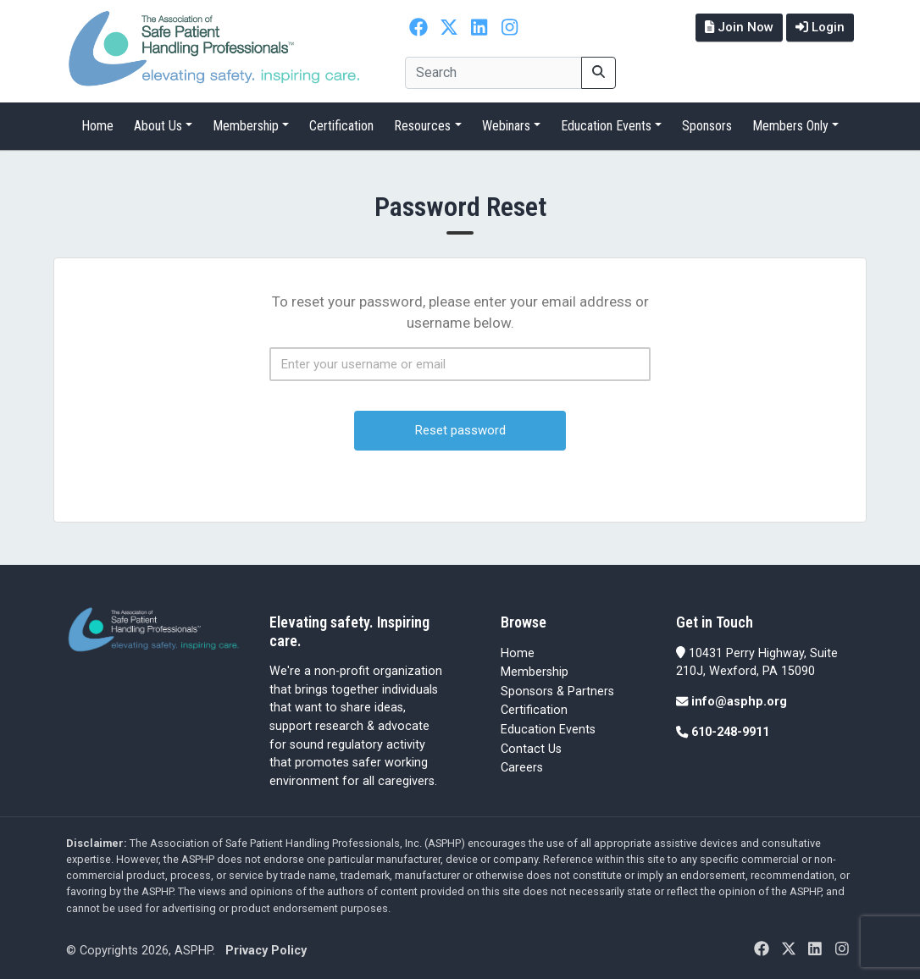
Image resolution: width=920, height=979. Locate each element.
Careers (522, 768)
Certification (341, 126)
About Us (158, 126)
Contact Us (531, 749)
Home (97, 126)
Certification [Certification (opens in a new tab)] (534, 710)
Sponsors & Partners (557, 691)
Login (820, 27)
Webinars (506, 126)
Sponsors (707, 126)
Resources (422, 126)
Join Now (739, 27)
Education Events (606, 126)
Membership (246, 126)
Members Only (790, 126)
